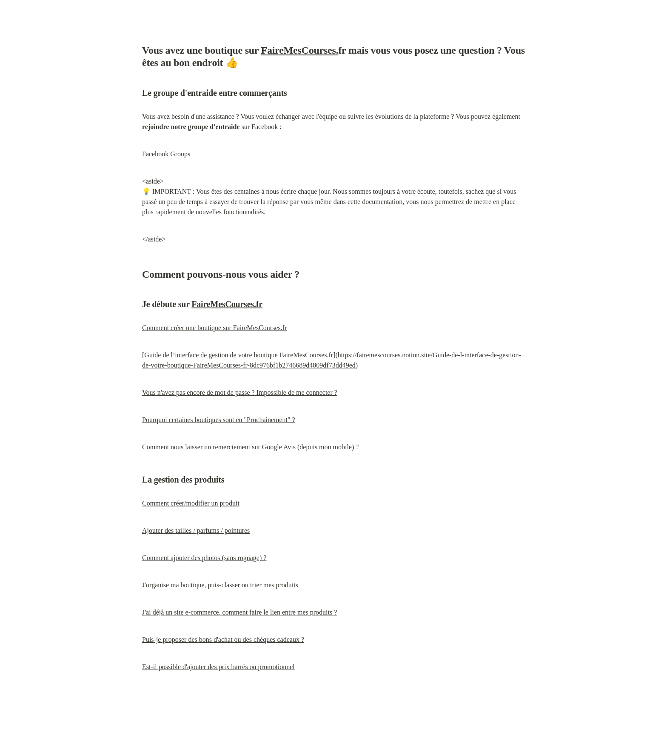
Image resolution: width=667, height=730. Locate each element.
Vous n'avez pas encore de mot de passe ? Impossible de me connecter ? (239, 392)
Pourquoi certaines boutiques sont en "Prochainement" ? (218, 419)
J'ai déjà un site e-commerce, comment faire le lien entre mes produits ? (239, 612)
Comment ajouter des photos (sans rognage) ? (204, 557)
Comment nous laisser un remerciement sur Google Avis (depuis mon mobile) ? (250, 447)
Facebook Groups (166, 154)
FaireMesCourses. (300, 50)
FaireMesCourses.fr (226, 304)
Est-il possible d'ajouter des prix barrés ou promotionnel (218, 666)
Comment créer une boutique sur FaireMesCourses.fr (214, 327)
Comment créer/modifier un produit (190, 503)
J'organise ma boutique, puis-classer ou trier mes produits (220, 585)
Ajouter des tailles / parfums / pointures (196, 530)
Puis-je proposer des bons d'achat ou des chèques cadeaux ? (223, 639)
